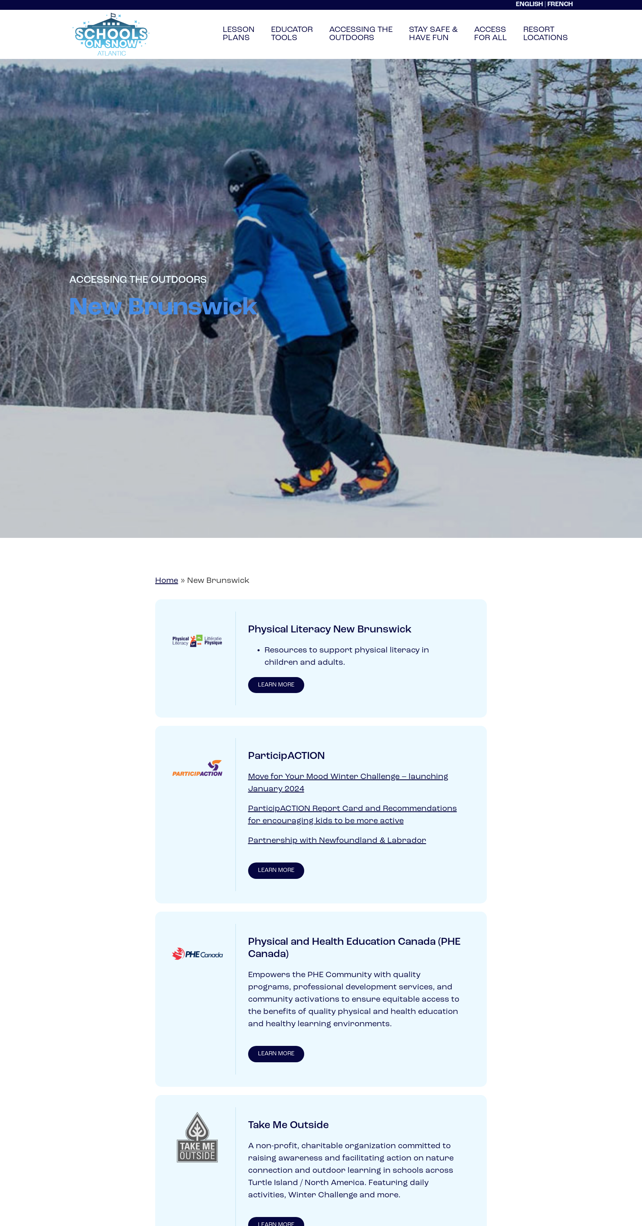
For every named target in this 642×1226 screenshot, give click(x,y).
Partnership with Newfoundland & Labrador (337, 842)
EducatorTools (292, 34)
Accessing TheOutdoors (361, 34)
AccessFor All (490, 34)
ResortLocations (545, 34)
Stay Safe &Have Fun (433, 34)
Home (166, 581)
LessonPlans (239, 34)
